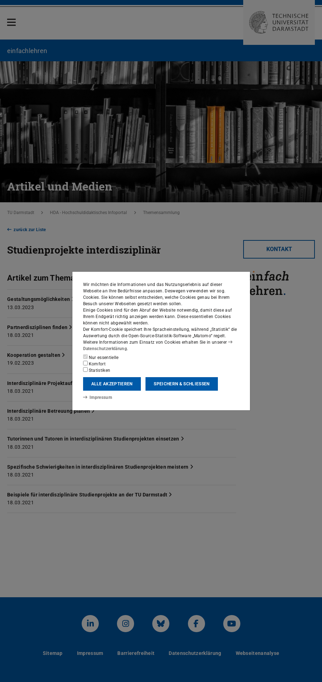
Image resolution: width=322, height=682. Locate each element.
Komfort (94, 363)
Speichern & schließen (181, 383)
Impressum (97, 397)
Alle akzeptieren (112, 383)
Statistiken (97, 370)
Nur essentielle (101, 357)
